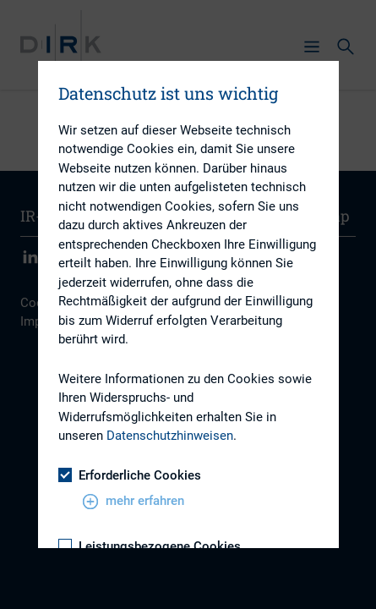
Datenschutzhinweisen (169, 435)
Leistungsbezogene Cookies (149, 546)
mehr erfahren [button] (133, 501)
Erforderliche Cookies (129, 475)
